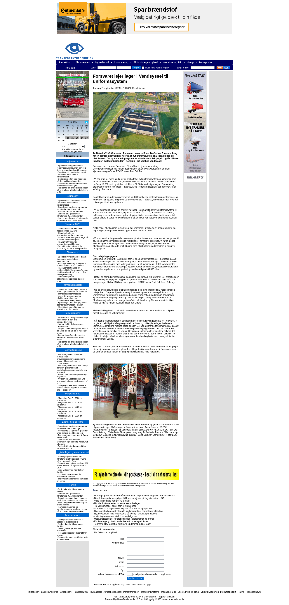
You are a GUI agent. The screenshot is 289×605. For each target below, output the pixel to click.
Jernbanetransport (72, 285)
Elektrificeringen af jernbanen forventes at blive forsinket (70, 308)
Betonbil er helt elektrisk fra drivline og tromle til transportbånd (72, 247)
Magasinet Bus (72, 393)
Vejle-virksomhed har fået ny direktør (112, 501)
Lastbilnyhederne (49, 592)
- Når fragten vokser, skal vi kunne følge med (116, 516)
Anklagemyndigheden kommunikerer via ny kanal (69, 299)
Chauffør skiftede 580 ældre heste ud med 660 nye (70, 229)
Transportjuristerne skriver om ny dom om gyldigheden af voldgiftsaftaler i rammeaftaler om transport (72, 368)
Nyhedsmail (102, 62)
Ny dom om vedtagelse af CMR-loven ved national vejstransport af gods (72, 381)
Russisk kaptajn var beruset (70, 211)
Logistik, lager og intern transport (73, 452)
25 (73, 138)
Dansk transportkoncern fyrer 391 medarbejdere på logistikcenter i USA (72, 465)
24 (68, 138)
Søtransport (73, 196)
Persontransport (72, 313)
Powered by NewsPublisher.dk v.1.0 (122, 599)
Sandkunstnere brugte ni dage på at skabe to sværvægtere (72, 238)
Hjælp (190, 62)
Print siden (101, 490)
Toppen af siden (167, 596)
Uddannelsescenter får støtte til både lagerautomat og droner (124, 519)
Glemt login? (162, 67)
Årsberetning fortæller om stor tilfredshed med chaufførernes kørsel (71, 337)
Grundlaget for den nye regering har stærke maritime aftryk (72, 208)
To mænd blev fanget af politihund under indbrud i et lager (122, 524)
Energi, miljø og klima (72, 422)
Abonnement (83, 62)
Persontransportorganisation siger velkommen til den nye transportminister (72, 319)
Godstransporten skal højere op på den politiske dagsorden (71, 180)
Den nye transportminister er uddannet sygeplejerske (70, 520)
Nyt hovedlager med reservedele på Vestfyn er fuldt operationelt (125, 513)
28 (86, 138)
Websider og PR (172, 62)
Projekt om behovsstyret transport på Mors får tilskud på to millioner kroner (72, 330)
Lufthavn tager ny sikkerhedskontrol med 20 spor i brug (71, 279)
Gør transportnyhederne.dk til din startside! (135, 596)
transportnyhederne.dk (76, 49)
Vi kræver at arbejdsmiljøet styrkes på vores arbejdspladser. (123, 508)
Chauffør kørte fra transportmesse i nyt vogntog (70, 234)
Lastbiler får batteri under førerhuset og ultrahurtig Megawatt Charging (72, 441)
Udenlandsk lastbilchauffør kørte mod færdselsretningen (72, 184)
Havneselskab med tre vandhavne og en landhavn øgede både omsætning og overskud (72, 509)
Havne (72, 485)
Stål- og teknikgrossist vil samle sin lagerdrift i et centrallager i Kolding (128, 511)
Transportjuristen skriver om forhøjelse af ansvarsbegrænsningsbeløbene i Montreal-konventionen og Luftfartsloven (71, 358)
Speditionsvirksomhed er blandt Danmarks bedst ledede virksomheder (71, 174)
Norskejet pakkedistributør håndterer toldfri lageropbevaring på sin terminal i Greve (71, 459)
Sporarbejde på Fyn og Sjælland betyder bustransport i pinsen (72, 303)
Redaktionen (138, 88)
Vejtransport (73, 161)
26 (77, 138)
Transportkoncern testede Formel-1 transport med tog (69, 295)
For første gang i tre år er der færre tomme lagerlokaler (121, 521)
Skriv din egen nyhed (146, 62)
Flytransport (72, 252)
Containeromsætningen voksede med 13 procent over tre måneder (72, 290)
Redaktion (64, 62)
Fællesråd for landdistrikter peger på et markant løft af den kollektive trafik (72, 190)
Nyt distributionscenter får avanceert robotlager (69, 475)
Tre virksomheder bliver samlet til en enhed (115, 506)
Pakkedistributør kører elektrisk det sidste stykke (71, 447)
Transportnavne (72, 515)
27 (82, 138)
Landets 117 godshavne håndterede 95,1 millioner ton (70, 215)
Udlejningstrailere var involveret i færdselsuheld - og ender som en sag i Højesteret (72, 387)
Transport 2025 (72, 224)
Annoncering (121, 62)
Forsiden (70, 67)
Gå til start (72, 144)
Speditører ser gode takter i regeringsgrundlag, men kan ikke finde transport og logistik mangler (72, 168)
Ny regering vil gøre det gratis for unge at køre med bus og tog (72, 432)
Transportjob (206, 62)
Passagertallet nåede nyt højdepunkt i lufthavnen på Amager (72, 269)
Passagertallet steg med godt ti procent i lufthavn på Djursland (71, 264)
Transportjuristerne (72, 350)
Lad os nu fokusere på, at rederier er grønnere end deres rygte (72, 219)
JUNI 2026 (72, 122)
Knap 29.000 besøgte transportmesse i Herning (68, 243)
